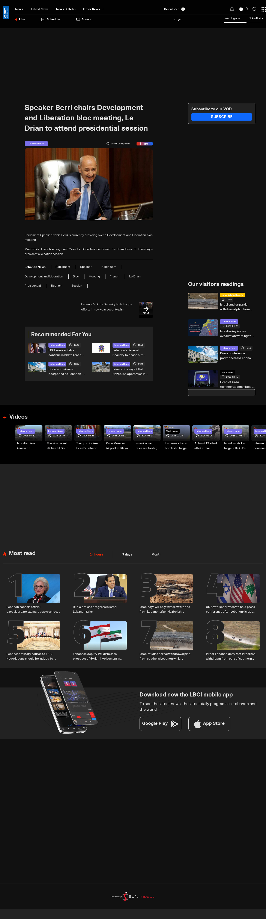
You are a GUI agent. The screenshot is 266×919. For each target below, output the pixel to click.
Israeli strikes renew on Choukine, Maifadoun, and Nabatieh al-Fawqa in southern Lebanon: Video (28, 446)
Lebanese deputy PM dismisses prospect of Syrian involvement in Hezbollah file (96, 655)
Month (154, 553)
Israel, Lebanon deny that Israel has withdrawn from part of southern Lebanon (230, 655)
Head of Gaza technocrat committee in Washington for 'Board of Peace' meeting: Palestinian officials (237, 385)
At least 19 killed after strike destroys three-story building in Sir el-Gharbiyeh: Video (206, 446)
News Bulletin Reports (232, 295)
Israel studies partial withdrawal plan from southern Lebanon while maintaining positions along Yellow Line (237, 307)
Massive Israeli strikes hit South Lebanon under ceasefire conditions (58, 446)
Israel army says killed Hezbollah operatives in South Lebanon (129, 372)
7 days (126, 553)
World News (227, 372)
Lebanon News (57, 345)
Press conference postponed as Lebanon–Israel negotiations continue (65, 372)
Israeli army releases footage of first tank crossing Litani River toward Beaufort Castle (147, 446)
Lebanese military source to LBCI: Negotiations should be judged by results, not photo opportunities (30, 655)
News (19, 9)
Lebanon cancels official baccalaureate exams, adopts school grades (32, 609)
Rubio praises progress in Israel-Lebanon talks (95, 608)
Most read (22, 552)
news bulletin (65, 9)
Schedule (50, 19)
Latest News (39, 9)
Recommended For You (61, 334)
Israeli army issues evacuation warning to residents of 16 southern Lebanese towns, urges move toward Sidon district (237, 334)
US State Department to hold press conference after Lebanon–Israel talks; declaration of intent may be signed (230, 609)
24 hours (96, 553)
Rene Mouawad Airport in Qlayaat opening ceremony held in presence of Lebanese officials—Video (118, 446)
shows (83, 19)
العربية (178, 19)
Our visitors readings (216, 284)
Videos (18, 417)
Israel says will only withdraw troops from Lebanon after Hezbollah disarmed (165, 609)
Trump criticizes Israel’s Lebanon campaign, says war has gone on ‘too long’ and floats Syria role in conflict (88, 446)
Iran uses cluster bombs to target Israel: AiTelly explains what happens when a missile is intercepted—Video (176, 446)
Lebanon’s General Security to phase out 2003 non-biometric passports (128, 353)
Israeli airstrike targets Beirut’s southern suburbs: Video (234, 446)
